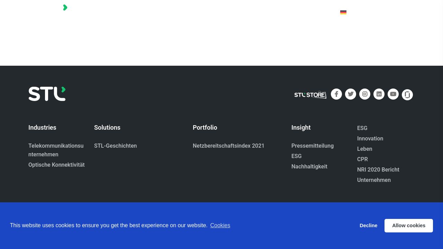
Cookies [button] (220, 225)
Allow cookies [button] (408, 225)
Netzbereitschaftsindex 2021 (228, 145)
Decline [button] (368, 225)
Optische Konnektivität (56, 165)
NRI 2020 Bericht (378, 169)
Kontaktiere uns (307, 12)
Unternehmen (374, 180)
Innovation (370, 138)
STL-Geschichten (115, 145)
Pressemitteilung (312, 145)
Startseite (191, 12)
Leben (364, 149)
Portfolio (227, 12)
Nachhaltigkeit (309, 166)
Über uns (263, 12)
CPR (362, 159)
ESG (296, 156)
